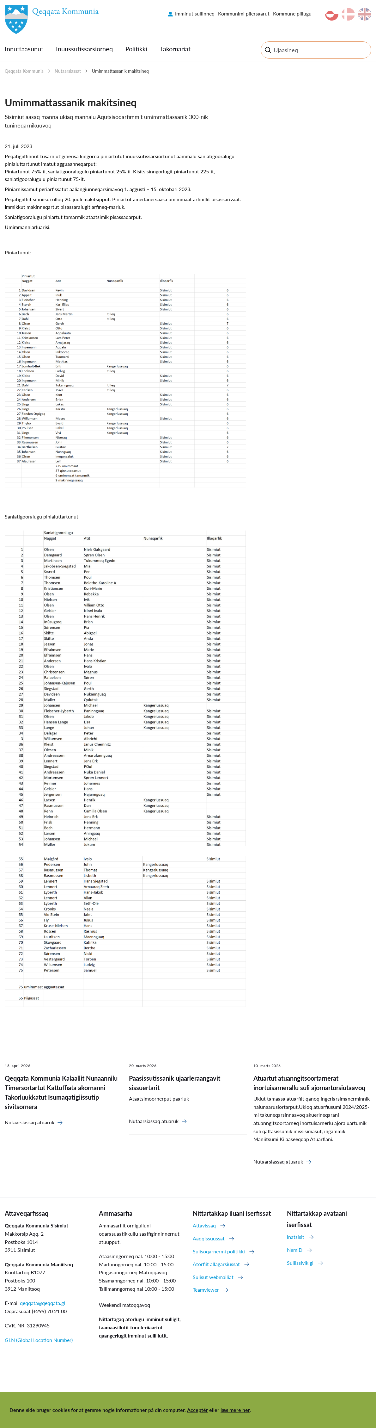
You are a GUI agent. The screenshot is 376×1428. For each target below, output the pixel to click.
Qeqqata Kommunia (24, 71)
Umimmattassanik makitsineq (120, 71)
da (348, 14)
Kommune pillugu (292, 13)
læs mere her (235, 1410)
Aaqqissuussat (209, 1238)
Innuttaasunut (24, 49)
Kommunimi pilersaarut (244, 13)
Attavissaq (204, 1225)
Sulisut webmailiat (213, 1277)
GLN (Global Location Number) (39, 1340)
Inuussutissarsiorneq (84, 49)
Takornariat (175, 49)
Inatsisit (295, 1237)
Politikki (136, 49)
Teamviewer (206, 1290)
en (364, 14)
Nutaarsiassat (68, 71)
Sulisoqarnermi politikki (219, 1251)
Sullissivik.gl (300, 1263)
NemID (294, 1250)
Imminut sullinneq (195, 13)
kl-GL (331, 14)
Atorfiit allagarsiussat (216, 1264)
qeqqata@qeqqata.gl (42, 1303)
